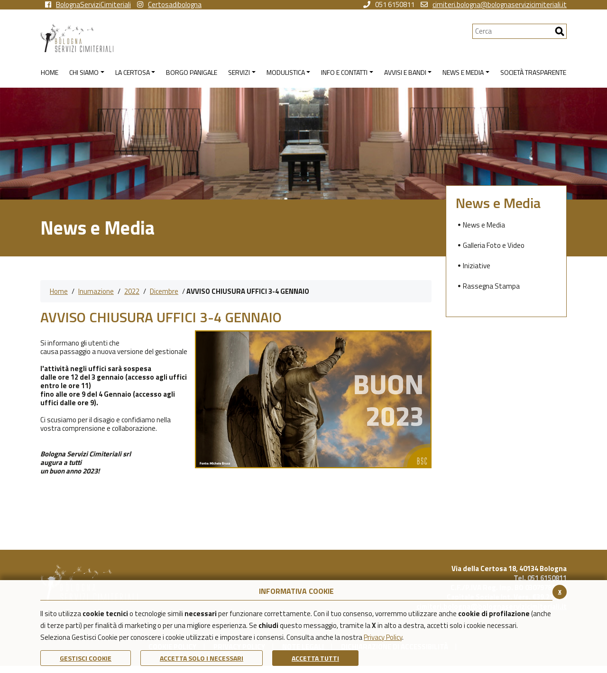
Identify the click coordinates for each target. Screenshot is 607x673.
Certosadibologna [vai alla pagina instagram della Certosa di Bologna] (169, 4)
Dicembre (164, 291)
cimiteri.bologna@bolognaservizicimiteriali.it (494, 4)
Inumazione (96, 291)
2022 (131, 291)
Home (59, 291)
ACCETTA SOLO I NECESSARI (201, 658)
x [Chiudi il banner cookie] (559, 591)
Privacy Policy (383, 637)
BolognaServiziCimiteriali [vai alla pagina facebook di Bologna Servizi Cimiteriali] (88, 4)
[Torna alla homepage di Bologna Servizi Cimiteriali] (256, 38)
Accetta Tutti (315, 658)
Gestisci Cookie (85, 658)
